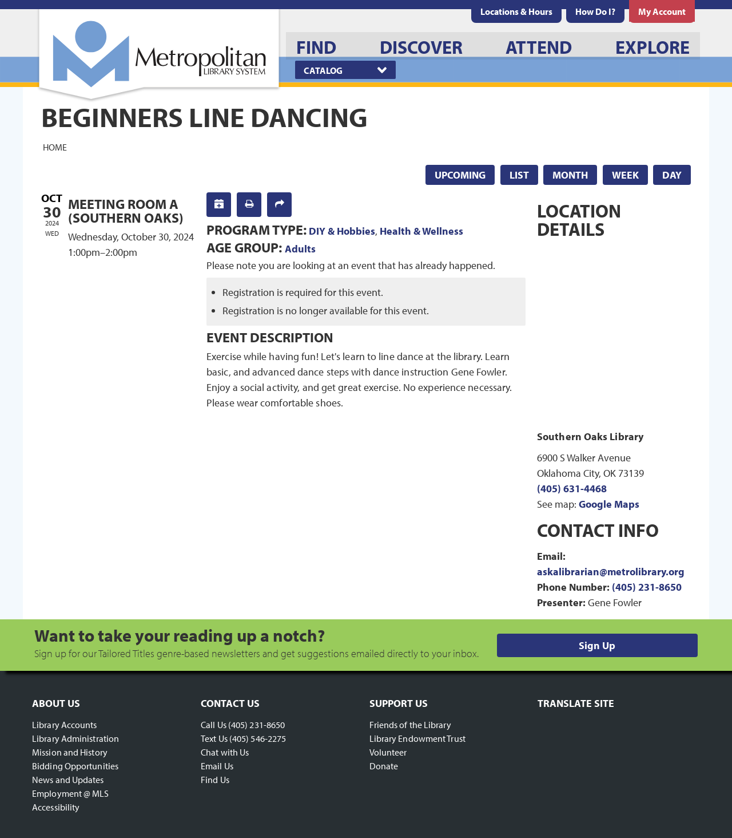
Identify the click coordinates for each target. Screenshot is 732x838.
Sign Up (597, 645)
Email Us (217, 766)
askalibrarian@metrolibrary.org (611, 571)
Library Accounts (64, 724)
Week (625, 174)
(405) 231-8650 (647, 587)
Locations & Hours (516, 11)
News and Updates (68, 779)
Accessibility (55, 807)
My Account (662, 11)
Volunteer (388, 752)
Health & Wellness (421, 231)
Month (570, 174)
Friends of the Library (410, 724)
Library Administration (75, 738)
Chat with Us (225, 752)
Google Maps (609, 504)
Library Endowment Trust (417, 738)
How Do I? (595, 11)
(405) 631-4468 (572, 488)
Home (55, 146)
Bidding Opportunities (75, 766)
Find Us (215, 779)
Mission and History (70, 752)
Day (672, 174)
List (519, 174)
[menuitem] (516, 11)
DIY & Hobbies (342, 231)
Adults (300, 248)
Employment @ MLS (70, 793)
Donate (384, 766)
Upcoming (460, 174)
